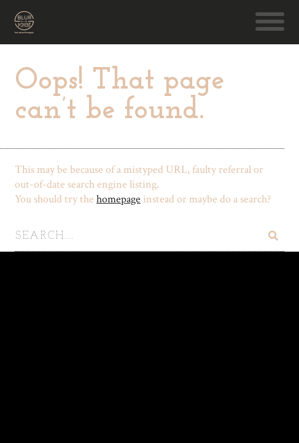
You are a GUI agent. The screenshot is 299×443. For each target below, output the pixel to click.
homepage (118, 199)
